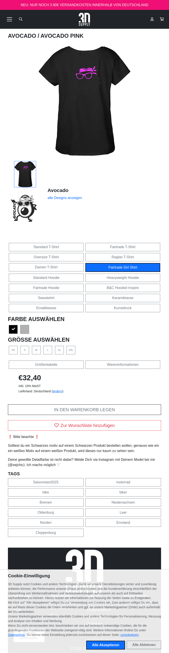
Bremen (46, 502)
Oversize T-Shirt (46, 257)
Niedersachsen (123, 502)
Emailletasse (46, 308)
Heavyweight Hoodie (123, 278)
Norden (45, 522)
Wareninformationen (122, 364)
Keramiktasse (123, 298)
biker (123, 492)
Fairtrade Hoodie (46, 288)
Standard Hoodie (46, 278)
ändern (57, 391)
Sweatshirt (46, 298)
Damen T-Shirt (46, 267)
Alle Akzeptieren (105, 645)
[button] (161, 19)
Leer (123, 512)
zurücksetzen (129, 635)
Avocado (23, 36)
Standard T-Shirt (46, 247)
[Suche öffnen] (20, 19)
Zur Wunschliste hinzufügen (84, 425)
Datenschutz (16, 635)
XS (13, 350)
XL (59, 350)
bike (45, 492)
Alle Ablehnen (144, 645)
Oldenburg (46, 512)
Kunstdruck (123, 308)
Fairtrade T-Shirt (122, 247)
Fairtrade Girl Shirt (122, 267)
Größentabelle (46, 364)
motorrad (123, 482)
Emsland (123, 522)
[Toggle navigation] (9, 19)
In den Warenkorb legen (84, 409)
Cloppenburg (46, 533)
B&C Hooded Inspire (123, 288)
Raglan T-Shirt (123, 257)
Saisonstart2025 (46, 482)
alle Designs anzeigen (65, 198)
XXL (71, 350)
